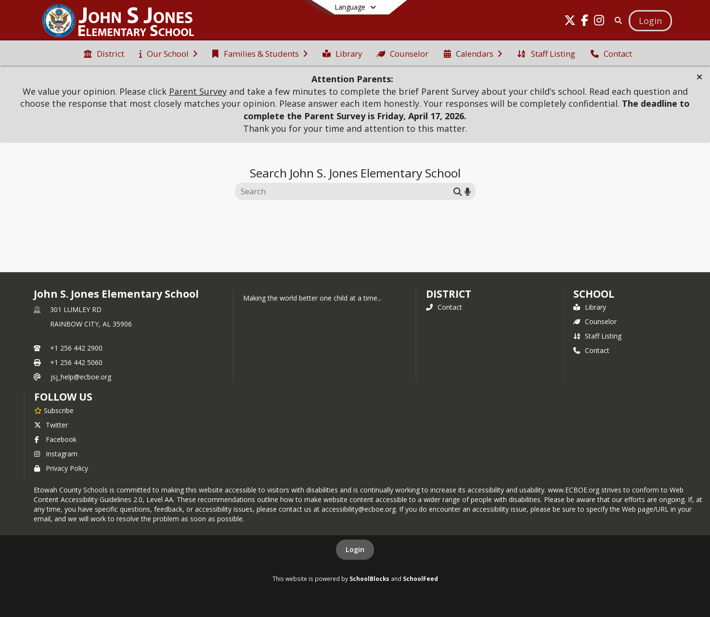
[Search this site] (345, 191)
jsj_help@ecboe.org (81, 376)
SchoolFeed (420, 578)
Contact (444, 307)
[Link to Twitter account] (570, 21)
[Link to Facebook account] (584, 21)
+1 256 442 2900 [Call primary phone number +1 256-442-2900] (76, 348)
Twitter (51, 424)
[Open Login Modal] (650, 20)
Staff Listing (597, 335)
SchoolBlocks (369, 578)
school (593, 294)
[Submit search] (457, 191)
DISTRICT (448, 294)
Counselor (595, 321)
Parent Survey (198, 91)
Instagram (55, 453)
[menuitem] (104, 52)
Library (589, 307)
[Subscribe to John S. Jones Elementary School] (54, 410)
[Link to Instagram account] (599, 21)
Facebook (55, 439)
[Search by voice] (468, 191)
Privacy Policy (61, 468)
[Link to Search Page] (616, 20)
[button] (699, 77)
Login (355, 549)
